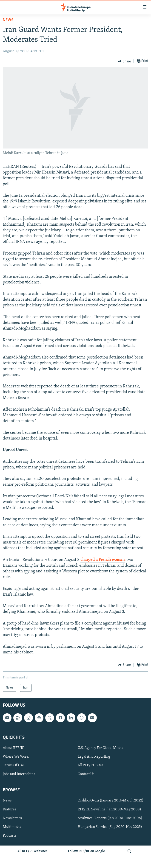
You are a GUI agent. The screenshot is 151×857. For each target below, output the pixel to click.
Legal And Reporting (94, 757)
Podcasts (9, 835)
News (8, 20)
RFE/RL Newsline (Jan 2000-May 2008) (109, 809)
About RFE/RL (14, 748)
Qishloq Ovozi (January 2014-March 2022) (110, 801)
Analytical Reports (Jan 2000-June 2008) (110, 818)
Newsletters (12, 818)
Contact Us (86, 774)
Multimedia (12, 827)
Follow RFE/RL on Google (86, 851)
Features (9, 809)
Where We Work (16, 757)
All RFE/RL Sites (90, 765)
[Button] (124, 61)
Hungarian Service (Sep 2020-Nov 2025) (110, 827)
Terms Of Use (13, 765)
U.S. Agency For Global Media (100, 748)
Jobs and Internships (19, 774)
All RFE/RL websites (32, 851)
